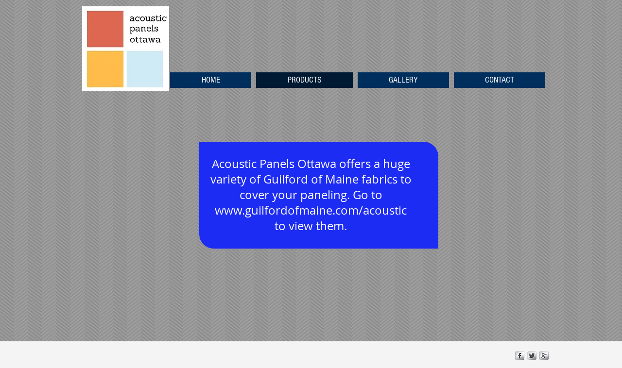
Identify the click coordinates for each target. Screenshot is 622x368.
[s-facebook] (519, 355)
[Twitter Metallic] (531, 355)
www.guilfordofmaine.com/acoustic (311, 210)
